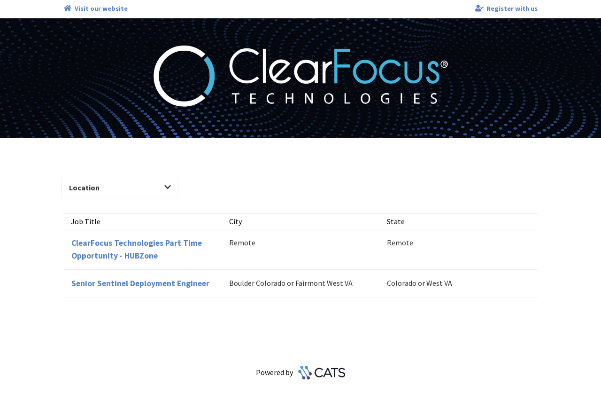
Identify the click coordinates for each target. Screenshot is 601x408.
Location (120, 187)
